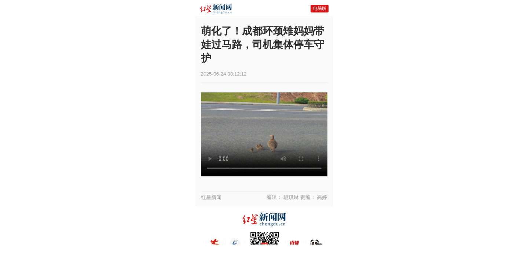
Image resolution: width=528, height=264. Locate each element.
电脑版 (319, 8)
